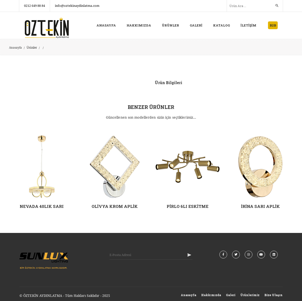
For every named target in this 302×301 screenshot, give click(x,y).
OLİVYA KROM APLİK (115, 206)
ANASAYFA (106, 25)
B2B (273, 25)
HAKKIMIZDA (139, 25)
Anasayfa (15, 47)
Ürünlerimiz (249, 295)
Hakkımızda (211, 295)
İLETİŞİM (248, 25)
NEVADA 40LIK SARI (42, 206)
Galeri (230, 295)
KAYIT (189, 254)
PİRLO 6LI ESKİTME (187, 206)
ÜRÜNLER (170, 25)
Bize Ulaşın (273, 295)
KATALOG (221, 25)
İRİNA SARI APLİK (260, 206)
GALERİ (196, 25)
